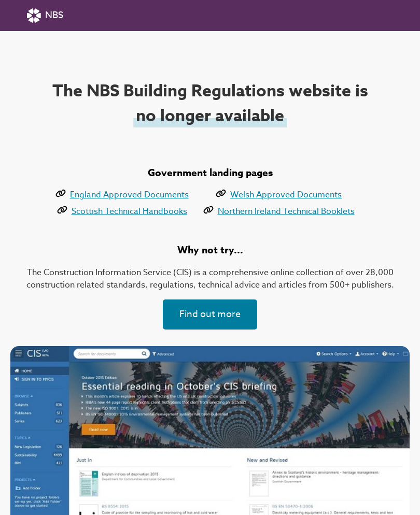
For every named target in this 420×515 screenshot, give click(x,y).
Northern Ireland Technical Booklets (279, 211)
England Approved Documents (122, 195)
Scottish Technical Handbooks (122, 211)
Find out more (210, 314)
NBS (45, 15)
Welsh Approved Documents (279, 195)
